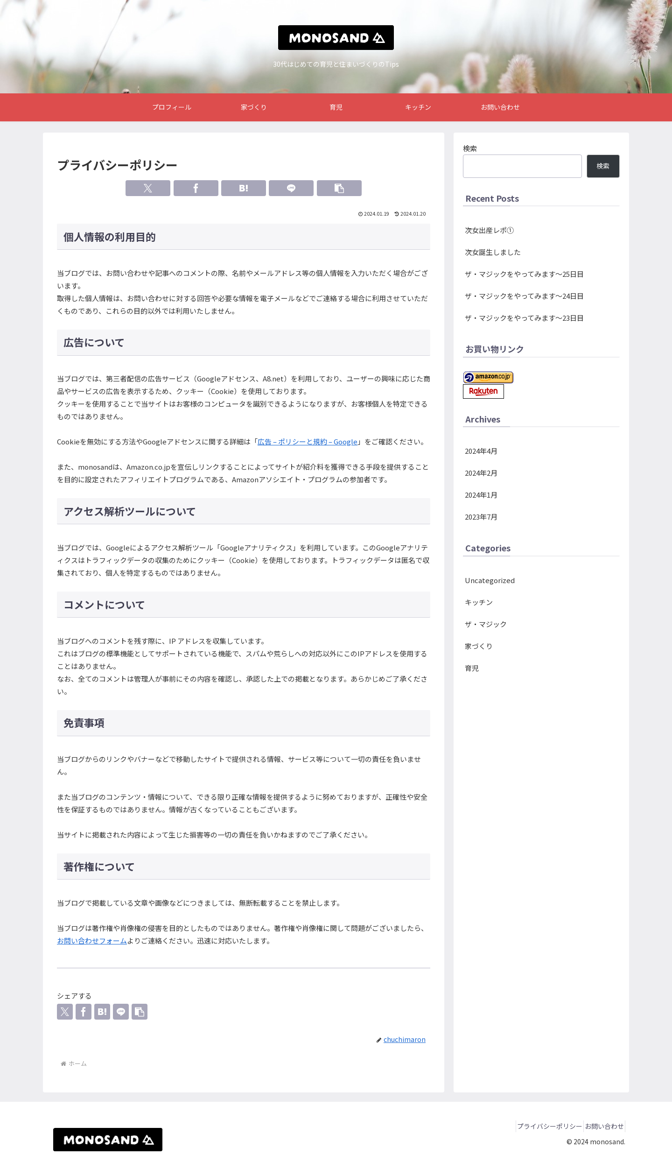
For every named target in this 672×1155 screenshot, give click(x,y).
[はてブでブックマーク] (243, 188)
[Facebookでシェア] (196, 188)
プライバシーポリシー (538, 1126)
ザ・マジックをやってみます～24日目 (524, 296)
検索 (470, 148)
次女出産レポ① (489, 230)
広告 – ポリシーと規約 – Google (307, 441)
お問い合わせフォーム (92, 940)
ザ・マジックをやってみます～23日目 (524, 318)
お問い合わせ (600, 1126)
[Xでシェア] (148, 188)
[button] (339, 188)
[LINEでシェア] (291, 188)
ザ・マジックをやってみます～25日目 (524, 274)
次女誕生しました (493, 252)
